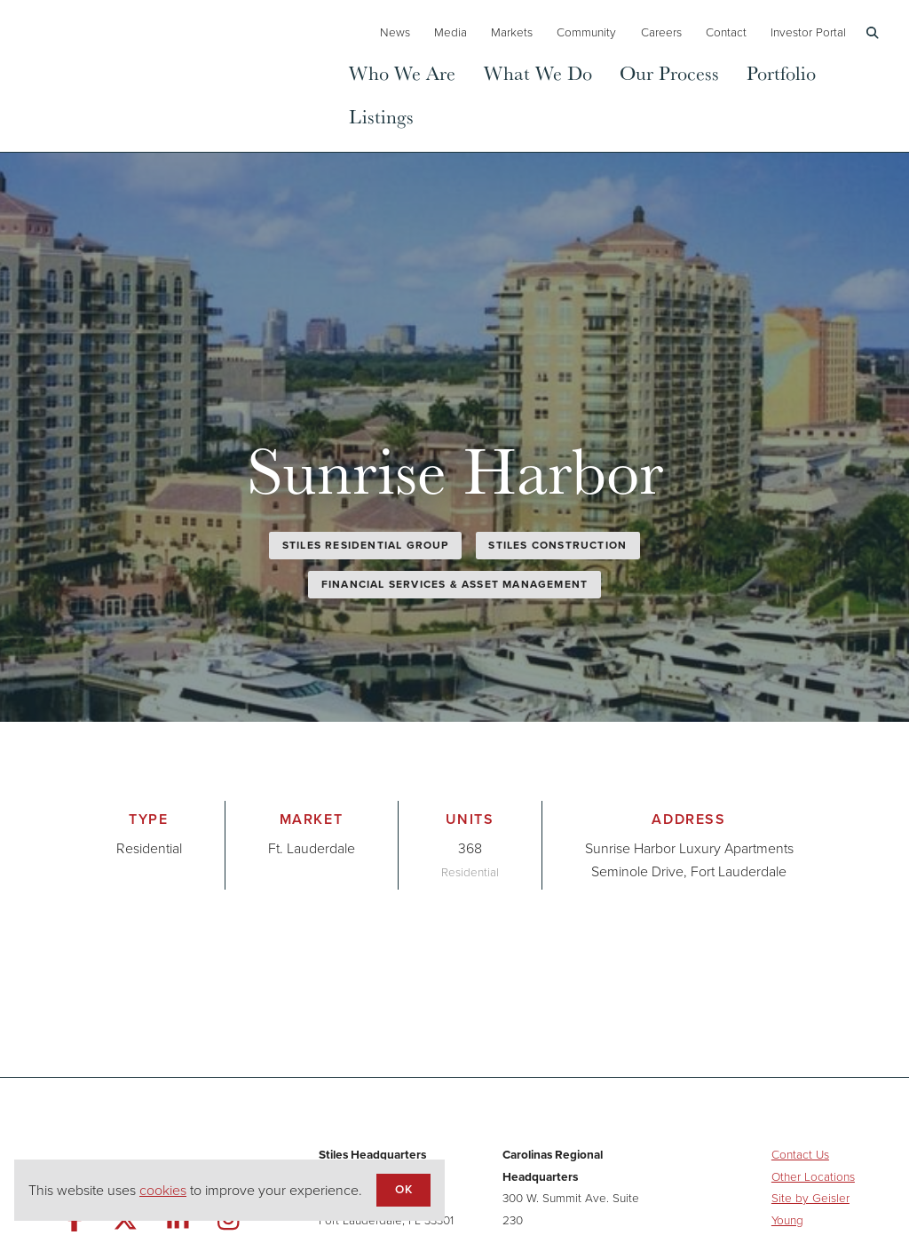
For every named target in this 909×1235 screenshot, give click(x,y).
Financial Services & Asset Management (454, 584)
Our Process (669, 72)
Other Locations (813, 1176)
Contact (726, 32)
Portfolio (781, 72)
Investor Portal (808, 32)
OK (403, 1189)
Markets (512, 32)
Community (586, 32)
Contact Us (800, 1154)
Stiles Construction (557, 545)
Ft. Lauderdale (311, 848)
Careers (661, 32)
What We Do (538, 72)
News (395, 32)
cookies (162, 1190)
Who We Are (402, 72)
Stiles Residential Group (365, 545)
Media (450, 32)
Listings (381, 116)
